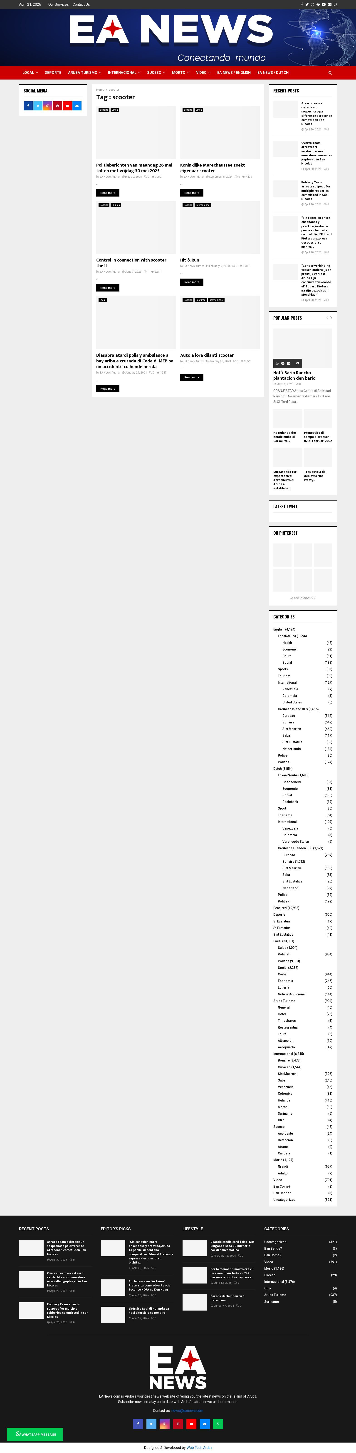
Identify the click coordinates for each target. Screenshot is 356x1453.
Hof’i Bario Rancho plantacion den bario (294, 375)
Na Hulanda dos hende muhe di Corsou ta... (285, 437)
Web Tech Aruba (199, 1448)
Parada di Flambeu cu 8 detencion (227, 1298)
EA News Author (110, 176)
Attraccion (285, 1040)
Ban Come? (281, 1186)
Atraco (283, 1147)
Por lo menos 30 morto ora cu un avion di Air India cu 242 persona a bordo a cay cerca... (232, 1273)
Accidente (285, 1133)
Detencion (285, 1140)
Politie (282, 895)
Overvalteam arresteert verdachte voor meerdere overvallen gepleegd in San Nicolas (316, 153)
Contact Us (81, 4)
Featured (200, 300)
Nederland (290, 888)
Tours (282, 1034)
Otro (281, 1120)
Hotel (282, 1014)
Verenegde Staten (295, 841)
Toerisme (285, 815)
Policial (283, 954)
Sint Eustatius (292, 742)
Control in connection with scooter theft (131, 263)
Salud (282, 948)
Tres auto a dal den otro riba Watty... (315, 476)
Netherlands (291, 749)
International (287, 682)
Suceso (154, 72)
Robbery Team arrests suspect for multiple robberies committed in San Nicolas (315, 191)
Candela (284, 1153)
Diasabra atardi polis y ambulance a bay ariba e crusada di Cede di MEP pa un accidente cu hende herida (134, 361)
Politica (283, 961)
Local (28, 72)
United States (292, 702)
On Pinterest (285, 533)
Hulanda (284, 1100)
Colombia (289, 696)
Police (282, 755)
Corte (282, 974)
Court (286, 656)
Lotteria (283, 987)
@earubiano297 (302, 598)
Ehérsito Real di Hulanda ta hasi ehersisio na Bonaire (149, 1310)
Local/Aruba (287, 636)
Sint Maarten (291, 729)
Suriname (285, 1113)
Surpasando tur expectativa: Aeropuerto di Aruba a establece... (285, 480)
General (284, 1007)
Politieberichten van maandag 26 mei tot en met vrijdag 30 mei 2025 (134, 168)
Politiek (283, 901)
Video (201, 72)
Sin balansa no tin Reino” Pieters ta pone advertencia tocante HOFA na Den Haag (150, 1285)
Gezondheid (291, 782)
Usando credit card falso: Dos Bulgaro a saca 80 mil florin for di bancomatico (232, 1246)
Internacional (122, 72)
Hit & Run (189, 260)
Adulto (283, 1173)
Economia (285, 981)
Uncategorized (284, 1199)
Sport (282, 808)
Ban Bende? (282, 1193)
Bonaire (104, 110)
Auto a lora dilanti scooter (207, 355)
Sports (283, 669)
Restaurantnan (288, 1027)
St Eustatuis (282, 921)
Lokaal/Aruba (288, 775)
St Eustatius (282, 928)
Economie (290, 788)
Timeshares (287, 1020)
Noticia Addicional (292, 994)
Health (287, 643)
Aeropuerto (286, 1047)
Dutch (115, 110)
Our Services (58, 4)
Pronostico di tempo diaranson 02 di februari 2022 (318, 437)
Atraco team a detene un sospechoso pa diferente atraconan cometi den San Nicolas (316, 114)
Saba (286, 735)
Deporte (53, 72)
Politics (283, 762)
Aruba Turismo (82, 72)
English (116, 205)
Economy (289, 649)
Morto (178, 72)
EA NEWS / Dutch (273, 72)
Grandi (283, 1166)
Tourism (284, 676)
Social (287, 662)
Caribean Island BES (293, 709)
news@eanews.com (187, 1410)
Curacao (288, 716)
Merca (282, 1107)
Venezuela (290, 689)
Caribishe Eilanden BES (295, 848)
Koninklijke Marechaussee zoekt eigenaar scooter (212, 168)
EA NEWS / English (234, 72)
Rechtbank (290, 802)
